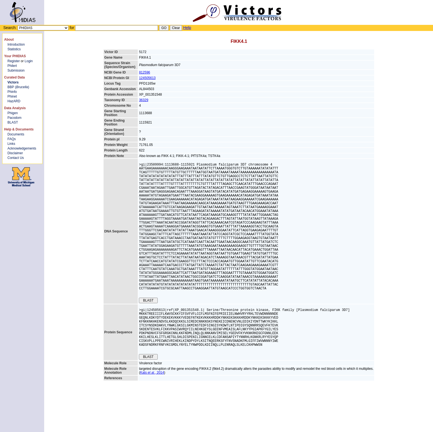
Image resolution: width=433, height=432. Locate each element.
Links (11, 144)
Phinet (12, 96)
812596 (144, 72)
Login (29, 61)
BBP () (18, 87)
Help (187, 27)
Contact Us (15, 158)
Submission (16, 70)
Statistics (14, 49)
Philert (12, 66)
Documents (15, 134)
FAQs (11, 139)
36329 (143, 100)
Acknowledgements (21, 148)
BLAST (12, 122)
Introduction (16, 44)
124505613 (147, 78)
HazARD (13, 101)
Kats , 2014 (152, 410)
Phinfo (12, 92)
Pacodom (14, 118)
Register (13, 61)
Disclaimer (15, 153)
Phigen (12, 113)
